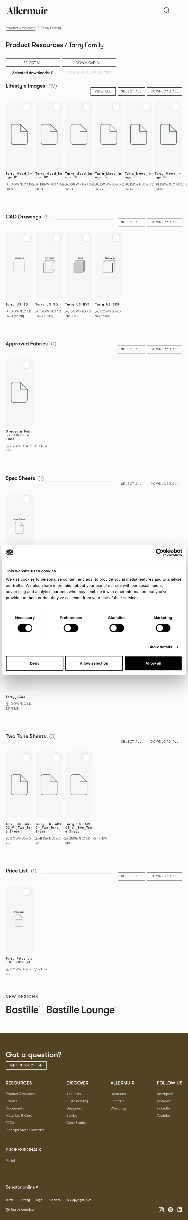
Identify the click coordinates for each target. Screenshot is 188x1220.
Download (18, 184)
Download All (89, 63)
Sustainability (77, 1101)
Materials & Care (19, 1115)
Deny (34, 663)
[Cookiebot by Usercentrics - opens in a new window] (159, 552)
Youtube (163, 1115)
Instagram (165, 1094)
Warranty (118, 1108)
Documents (15, 1108)
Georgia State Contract (25, 1130)
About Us (73, 1094)
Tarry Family (51, 28)
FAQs (10, 1123)
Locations (118, 1094)
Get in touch (26, 1066)
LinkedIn (163, 1108)
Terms (9, 1200)
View (41, 446)
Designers (74, 1108)
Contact (117, 1101)
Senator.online (22, 1187)
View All (103, 91)
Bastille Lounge (82, 1010)
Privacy (25, 1200)
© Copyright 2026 (79, 1200)
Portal (10, 1160)
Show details (160, 647)
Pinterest (164, 1101)
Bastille (23, 1010)
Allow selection (94, 663)
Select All (131, 91)
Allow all (153, 663)
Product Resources (20, 28)
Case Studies (76, 1123)
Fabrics (11, 1101)
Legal (39, 1200)
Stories (71, 1115)
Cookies (54, 1200)
